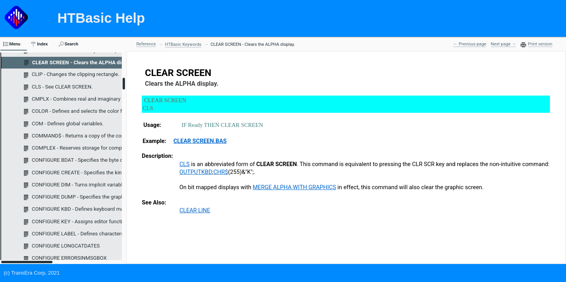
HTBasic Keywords (183, 44)
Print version (540, 44)
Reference (146, 44)
